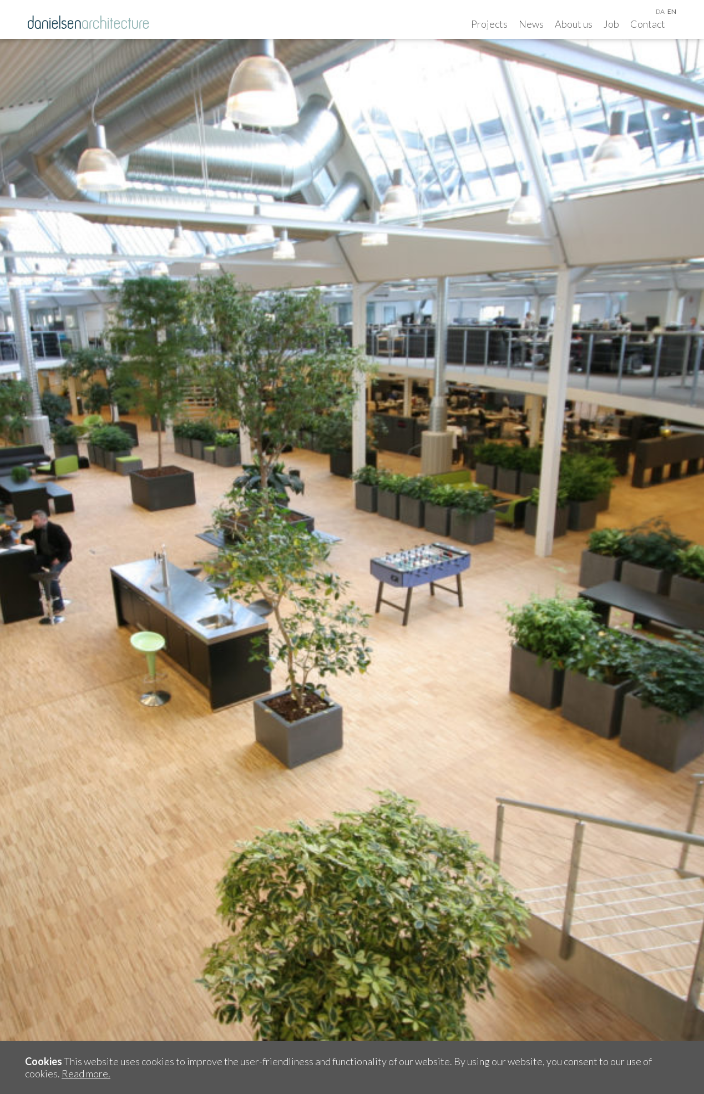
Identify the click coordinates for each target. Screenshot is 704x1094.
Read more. (86, 1073)
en (671, 11)
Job (611, 24)
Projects (489, 24)
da (660, 11)
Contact (647, 24)
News (531, 24)
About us (573, 24)
